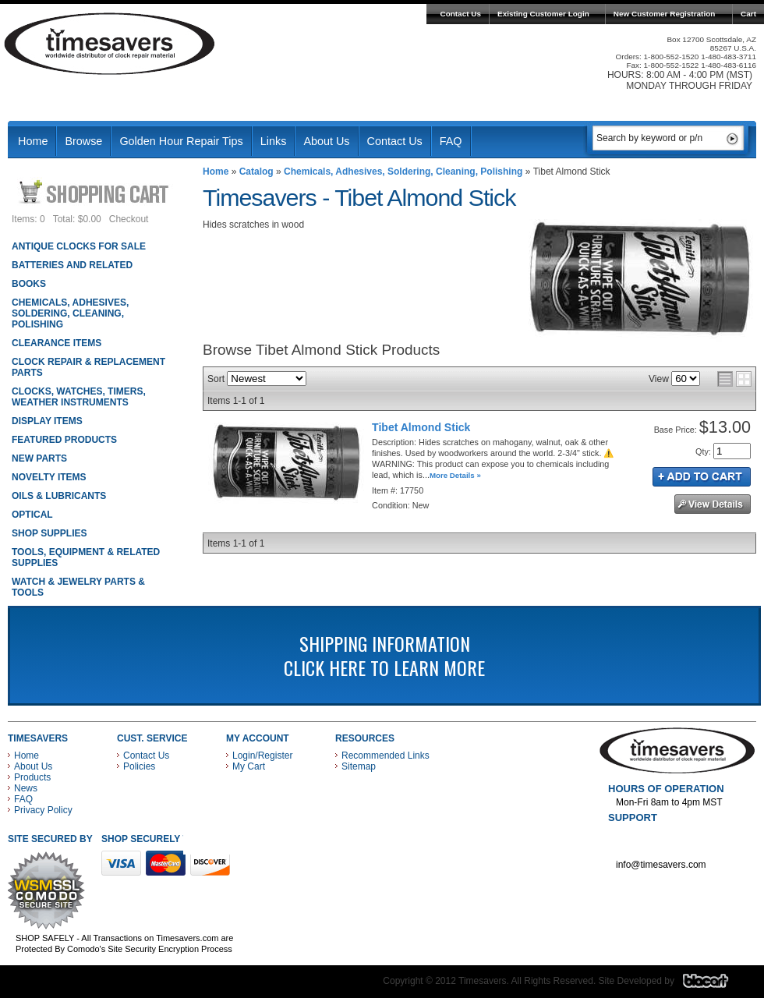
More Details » (455, 475)
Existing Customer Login (543, 13)
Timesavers (110, 44)
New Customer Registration (665, 13)
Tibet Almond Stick (421, 427)
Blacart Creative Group (715, 984)
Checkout (129, 219)
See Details (712, 504)
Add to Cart (702, 477)
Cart (748, 13)
